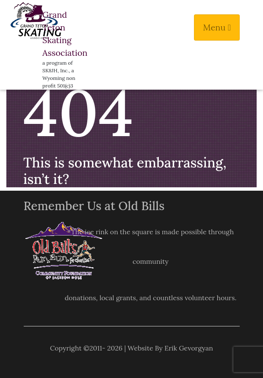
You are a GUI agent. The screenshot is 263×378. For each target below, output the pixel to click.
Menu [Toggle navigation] (217, 27)
